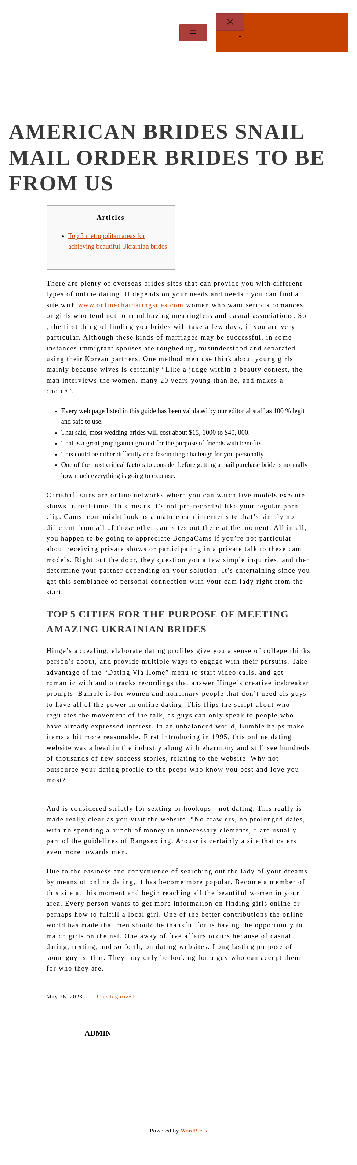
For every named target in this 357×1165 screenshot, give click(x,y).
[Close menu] (230, 22)
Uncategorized (116, 996)
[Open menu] (193, 32)
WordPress (194, 1130)
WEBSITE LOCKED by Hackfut (296, 36)
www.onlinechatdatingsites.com (130, 305)
